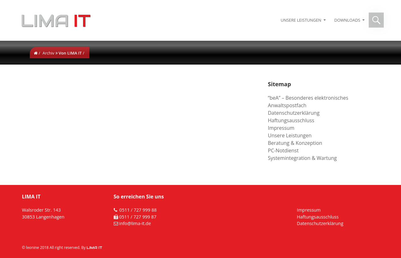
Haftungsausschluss (291, 120)
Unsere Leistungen (301, 20)
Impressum (281, 127)
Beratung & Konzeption (295, 143)
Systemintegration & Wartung (302, 158)
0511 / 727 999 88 (138, 210)
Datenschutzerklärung (294, 112)
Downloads (347, 20)
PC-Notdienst (283, 150)
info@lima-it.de (135, 223)
